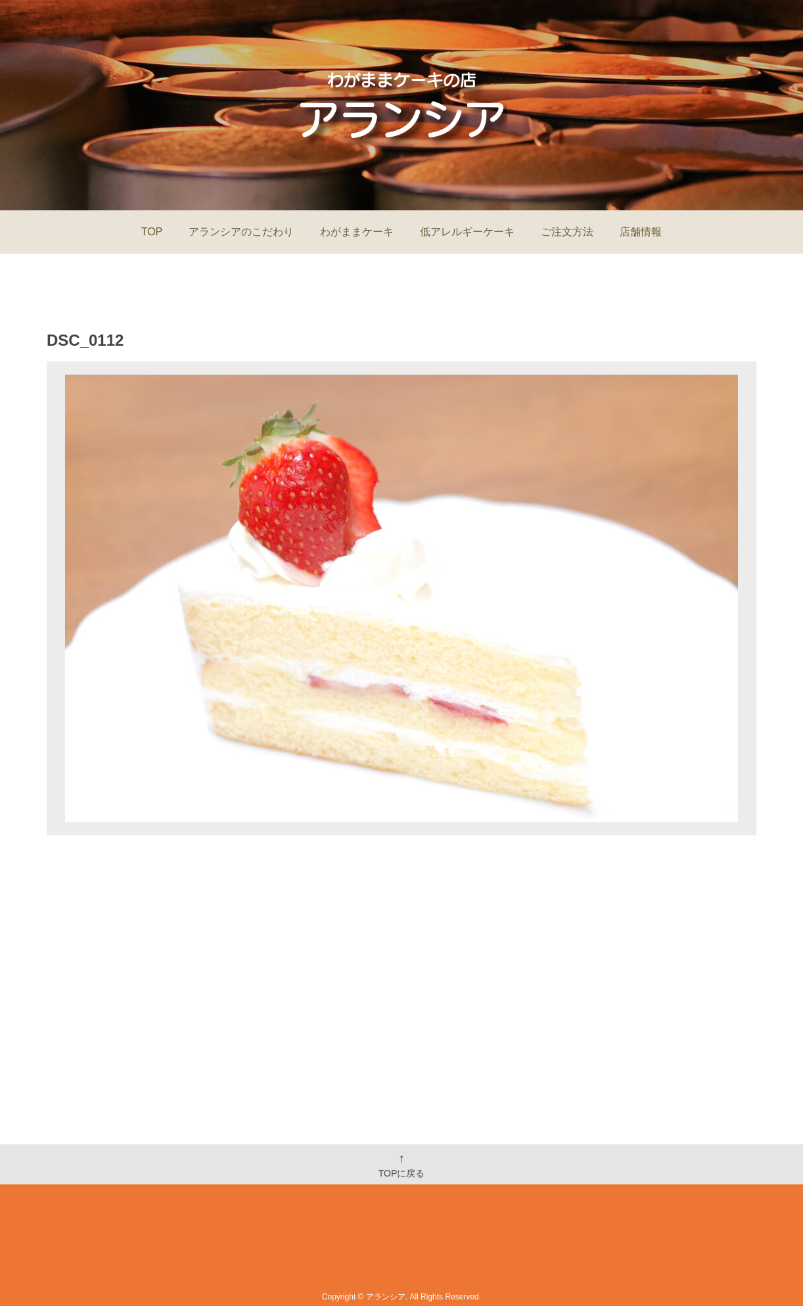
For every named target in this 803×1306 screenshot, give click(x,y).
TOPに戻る (402, 1164)
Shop (446, 1251)
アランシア (385, 1296)
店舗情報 (641, 231)
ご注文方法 (567, 231)
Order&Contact (520, 1251)
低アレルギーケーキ (467, 231)
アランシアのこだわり (241, 231)
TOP (152, 231)
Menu (394, 1251)
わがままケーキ (357, 231)
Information (328, 1251)
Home (262, 1251)
